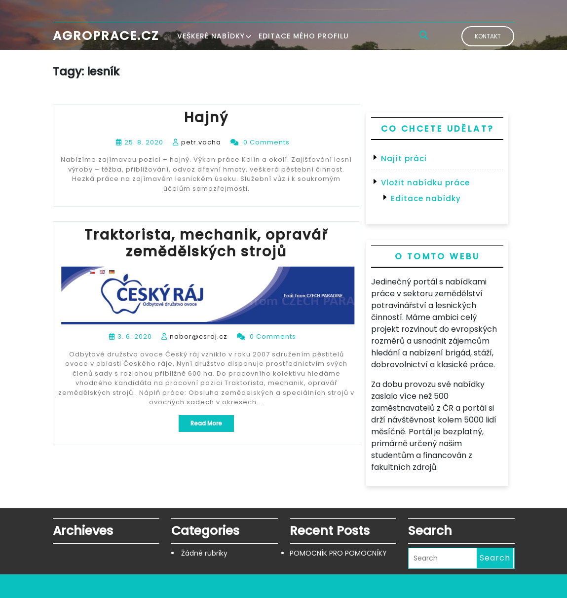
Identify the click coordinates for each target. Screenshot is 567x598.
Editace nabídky (426, 198)
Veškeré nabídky (211, 36)
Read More (212, 425)
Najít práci (404, 158)
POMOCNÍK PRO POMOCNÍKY (338, 553)
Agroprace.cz (106, 35)
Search (495, 557)
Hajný (206, 117)
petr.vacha (201, 142)
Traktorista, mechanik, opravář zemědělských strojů (206, 243)
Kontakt (488, 36)
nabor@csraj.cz (198, 336)
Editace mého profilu (304, 36)
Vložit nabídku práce (425, 182)
